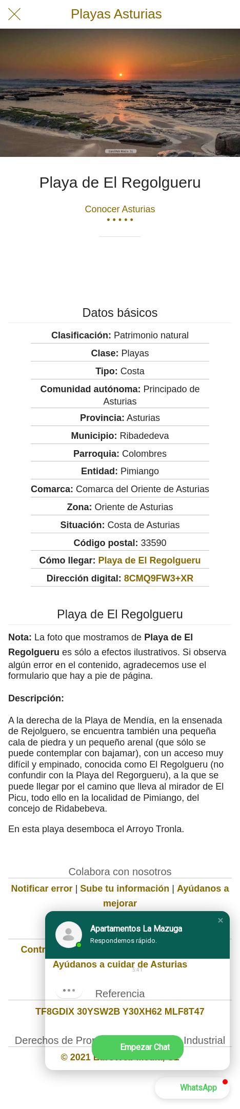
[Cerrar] (14, 14)
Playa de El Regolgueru (149, 560)
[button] (220, 920)
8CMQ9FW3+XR (159, 578)
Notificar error (42, 888)
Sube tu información (124, 888)
